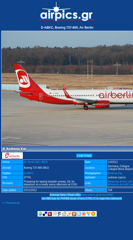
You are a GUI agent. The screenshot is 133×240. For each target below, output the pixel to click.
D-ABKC (29, 173)
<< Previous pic (11, 202)
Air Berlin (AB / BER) (36, 162)
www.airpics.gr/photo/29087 (98, 194)
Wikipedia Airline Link (120, 181)
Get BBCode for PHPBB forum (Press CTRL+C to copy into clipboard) (81, 198)
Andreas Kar (115, 173)
